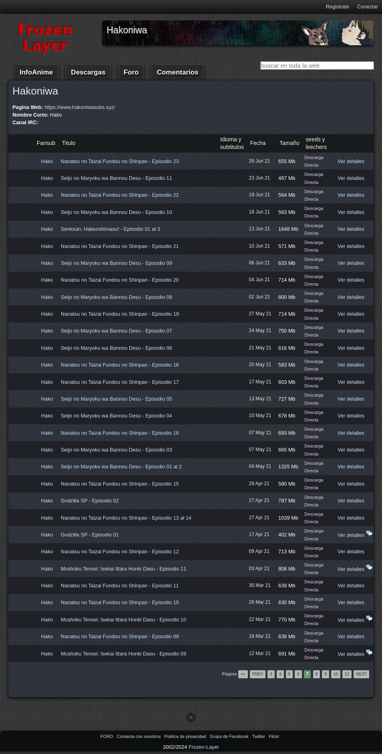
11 (347, 674)
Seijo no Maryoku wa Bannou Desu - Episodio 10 (116, 212)
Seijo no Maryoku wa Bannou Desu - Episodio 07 (116, 331)
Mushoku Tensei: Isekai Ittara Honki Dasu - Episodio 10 (123, 620)
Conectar (367, 7)
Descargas (88, 72)
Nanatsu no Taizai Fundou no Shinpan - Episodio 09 (120, 636)
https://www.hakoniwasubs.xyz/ (79, 107)
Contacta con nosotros (139, 736)
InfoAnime (36, 72)
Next (361, 674)
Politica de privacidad (185, 736)
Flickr (274, 736)
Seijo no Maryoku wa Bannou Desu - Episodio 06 (116, 348)
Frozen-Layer (204, 747)
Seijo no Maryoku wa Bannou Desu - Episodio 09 (116, 263)
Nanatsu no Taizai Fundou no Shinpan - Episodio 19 (120, 314)
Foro (131, 72)
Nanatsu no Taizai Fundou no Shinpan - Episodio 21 (120, 246)
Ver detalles (351, 161)
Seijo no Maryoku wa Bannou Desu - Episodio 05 (116, 399)
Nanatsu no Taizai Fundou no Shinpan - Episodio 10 (120, 602)
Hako (47, 161)
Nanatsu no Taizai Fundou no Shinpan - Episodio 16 (120, 433)
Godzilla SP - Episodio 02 (90, 501)
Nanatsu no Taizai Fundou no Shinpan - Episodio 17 (120, 382)
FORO (107, 736)
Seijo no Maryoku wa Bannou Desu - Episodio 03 (116, 450)
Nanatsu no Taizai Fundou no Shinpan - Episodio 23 (120, 161)
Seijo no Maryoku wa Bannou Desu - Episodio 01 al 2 (121, 467)
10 (336, 674)
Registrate (337, 7)
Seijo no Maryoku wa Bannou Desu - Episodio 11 (116, 178)
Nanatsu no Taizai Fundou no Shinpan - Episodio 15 (120, 484)
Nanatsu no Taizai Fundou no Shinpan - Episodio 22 (120, 195)
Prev (257, 674)
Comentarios (178, 72)
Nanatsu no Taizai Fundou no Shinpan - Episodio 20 (120, 280)
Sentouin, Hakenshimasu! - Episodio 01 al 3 (110, 229)
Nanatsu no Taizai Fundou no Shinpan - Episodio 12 (120, 551)
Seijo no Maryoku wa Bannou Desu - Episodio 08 (116, 297)
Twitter (259, 736)
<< (243, 674)
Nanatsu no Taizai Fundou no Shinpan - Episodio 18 (120, 365)
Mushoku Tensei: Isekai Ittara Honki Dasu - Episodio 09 (123, 654)
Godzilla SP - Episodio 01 (90, 535)
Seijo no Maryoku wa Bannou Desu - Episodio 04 (116, 416)
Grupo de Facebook (229, 736)
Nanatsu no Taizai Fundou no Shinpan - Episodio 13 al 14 (126, 518)
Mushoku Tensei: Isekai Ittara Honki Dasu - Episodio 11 (123, 569)
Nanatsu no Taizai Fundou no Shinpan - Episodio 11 (120, 586)
